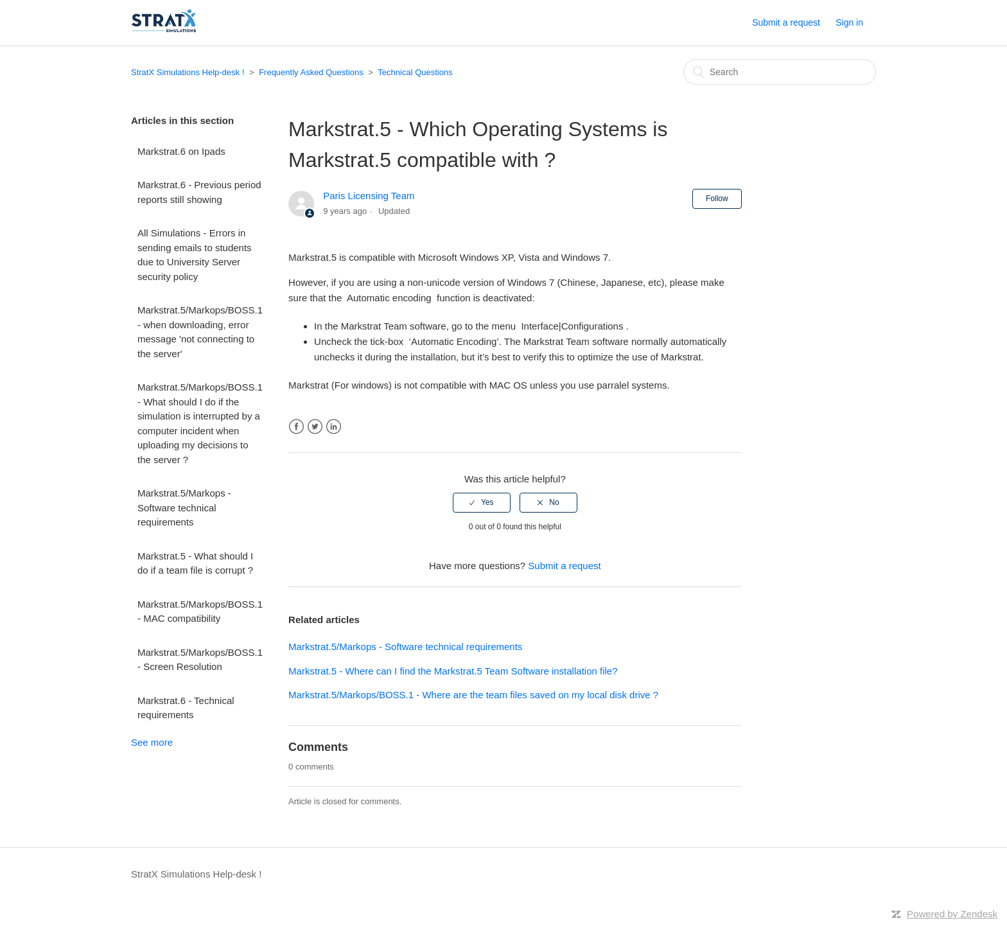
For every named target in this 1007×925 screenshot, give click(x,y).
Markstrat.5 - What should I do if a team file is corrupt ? (195, 563)
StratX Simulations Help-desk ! (187, 72)
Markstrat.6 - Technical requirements (185, 708)
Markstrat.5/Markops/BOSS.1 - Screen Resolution (200, 660)
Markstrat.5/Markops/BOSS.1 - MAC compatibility (200, 611)
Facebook (296, 427)
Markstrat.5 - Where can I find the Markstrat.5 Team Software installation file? (452, 670)
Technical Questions (415, 72)
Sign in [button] (849, 22)
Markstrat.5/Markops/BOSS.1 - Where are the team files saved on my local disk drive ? (473, 694)
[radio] (482, 502)
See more (152, 742)
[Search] (779, 72)
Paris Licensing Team (368, 195)
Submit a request (786, 22)
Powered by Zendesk (952, 913)
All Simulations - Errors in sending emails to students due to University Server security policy (194, 254)
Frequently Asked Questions (311, 72)
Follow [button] (717, 198)
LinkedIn (334, 427)
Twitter (315, 427)
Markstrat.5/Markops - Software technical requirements (184, 507)
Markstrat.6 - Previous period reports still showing (199, 192)
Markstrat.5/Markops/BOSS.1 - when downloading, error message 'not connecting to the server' (200, 331)
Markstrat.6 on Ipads (181, 151)
